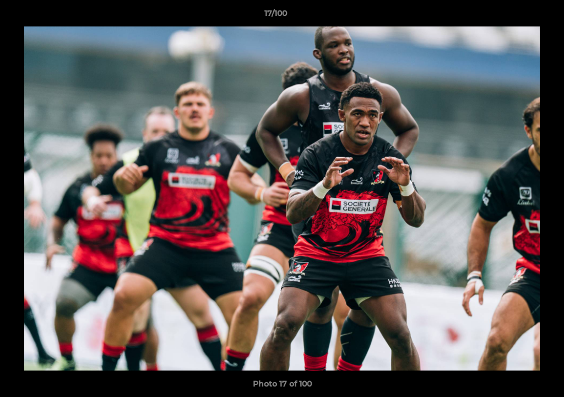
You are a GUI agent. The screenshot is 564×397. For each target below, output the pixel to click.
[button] (517, 16)
